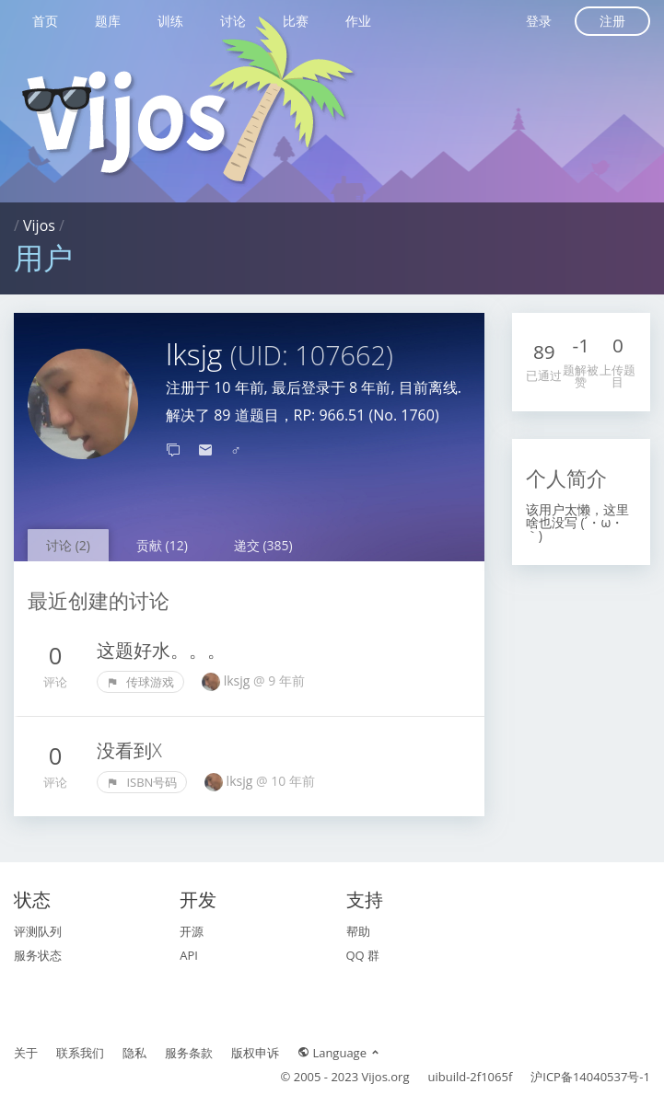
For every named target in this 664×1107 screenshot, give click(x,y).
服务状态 (38, 955)
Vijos (39, 225)
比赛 (296, 20)
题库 (108, 20)
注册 (612, 20)
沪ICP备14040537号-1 (590, 1076)
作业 (358, 20)
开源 (192, 931)
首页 (45, 20)
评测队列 (38, 931)
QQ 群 (363, 955)
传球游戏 (140, 682)
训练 (170, 20)
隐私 (134, 1052)
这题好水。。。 (161, 650)
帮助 (358, 931)
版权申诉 (255, 1052)
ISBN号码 (142, 782)
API (189, 955)
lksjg (238, 680)
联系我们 (80, 1052)
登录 (539, 20)
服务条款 (189, 1052)
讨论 (233, 20)
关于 (26, 1052)
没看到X (129, 750)
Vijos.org (386, 1076)
